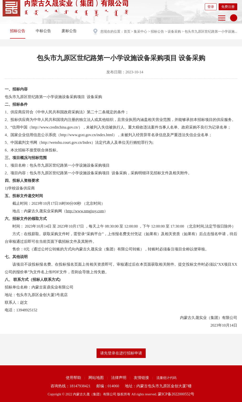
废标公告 (69, 31)
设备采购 (174, 31)
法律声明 (118, 378)
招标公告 (157, 31)
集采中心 (140, 31)
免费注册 (228, 7)
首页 (127, 31)
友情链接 (141, 378)
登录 (210, 7)
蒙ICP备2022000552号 (176, 394)
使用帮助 (73, 378)
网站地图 (96, 378)
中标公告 (43, 31)
